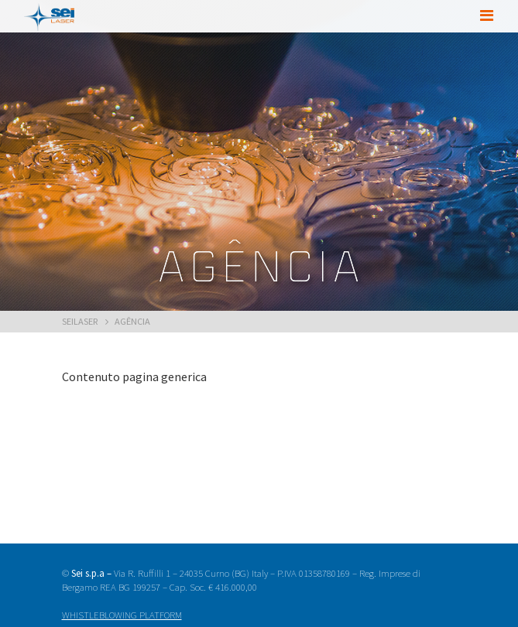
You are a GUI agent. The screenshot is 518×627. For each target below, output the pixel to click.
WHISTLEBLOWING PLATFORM (122, 614)
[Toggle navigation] (486, 15)
